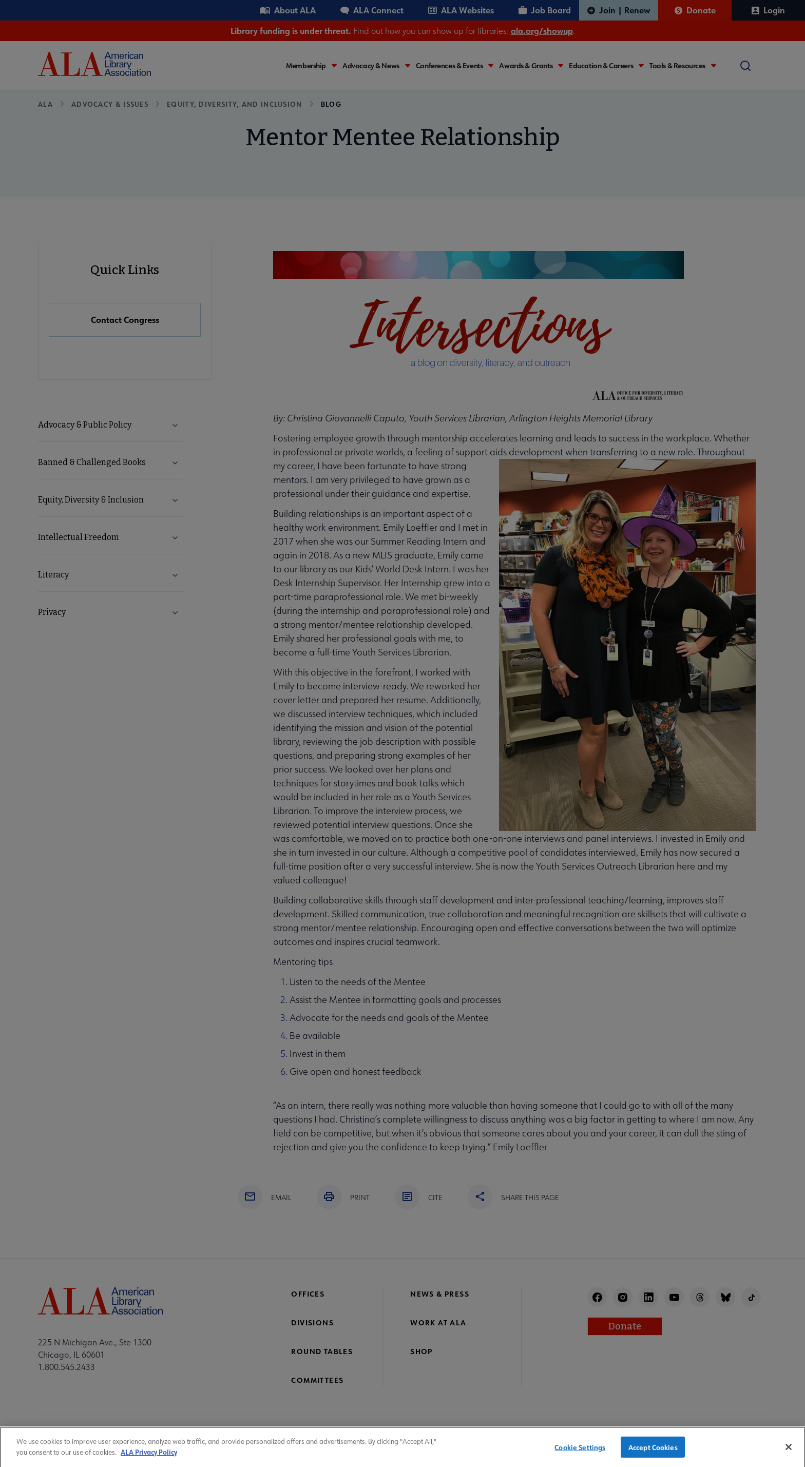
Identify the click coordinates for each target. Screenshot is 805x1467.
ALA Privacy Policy (149, 1457)
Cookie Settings (579, 1451)
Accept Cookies (653, 1451)
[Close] (788, 1452)
